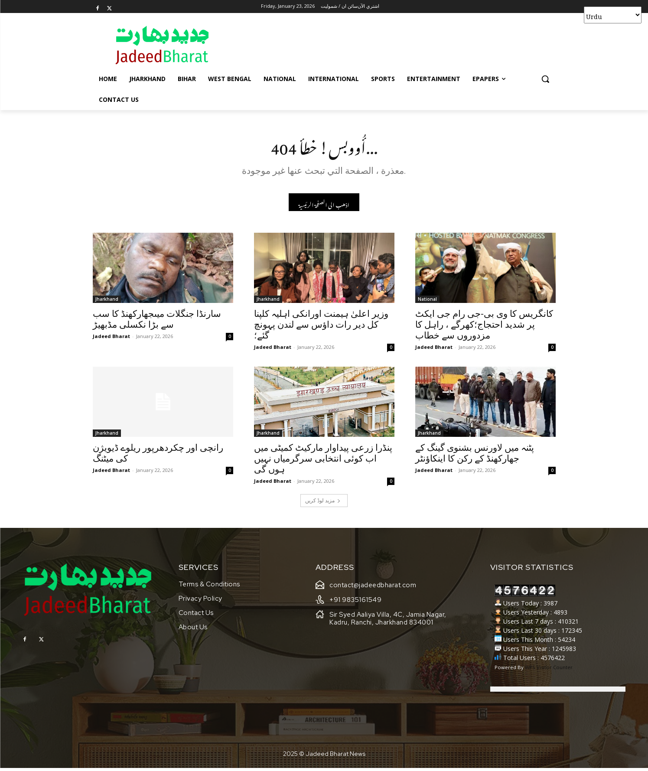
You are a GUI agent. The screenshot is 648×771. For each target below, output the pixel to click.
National (427, 302)
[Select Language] (612, 15)
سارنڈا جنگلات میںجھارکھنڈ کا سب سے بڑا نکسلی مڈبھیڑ (157, 321)
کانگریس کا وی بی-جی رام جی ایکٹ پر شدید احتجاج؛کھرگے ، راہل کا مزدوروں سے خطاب (484, 327)
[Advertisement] (389, 44)
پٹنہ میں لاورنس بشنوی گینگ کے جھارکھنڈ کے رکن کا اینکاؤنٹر (474, 455)
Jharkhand (106, 302)
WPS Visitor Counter (549, 670)
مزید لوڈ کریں (323, 503)
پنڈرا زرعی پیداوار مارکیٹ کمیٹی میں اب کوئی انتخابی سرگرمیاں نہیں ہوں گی (323, 461)
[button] (545, 78)
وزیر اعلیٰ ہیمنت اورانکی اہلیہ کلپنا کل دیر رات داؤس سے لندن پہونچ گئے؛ (321, 327)
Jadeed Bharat (111, 338)
